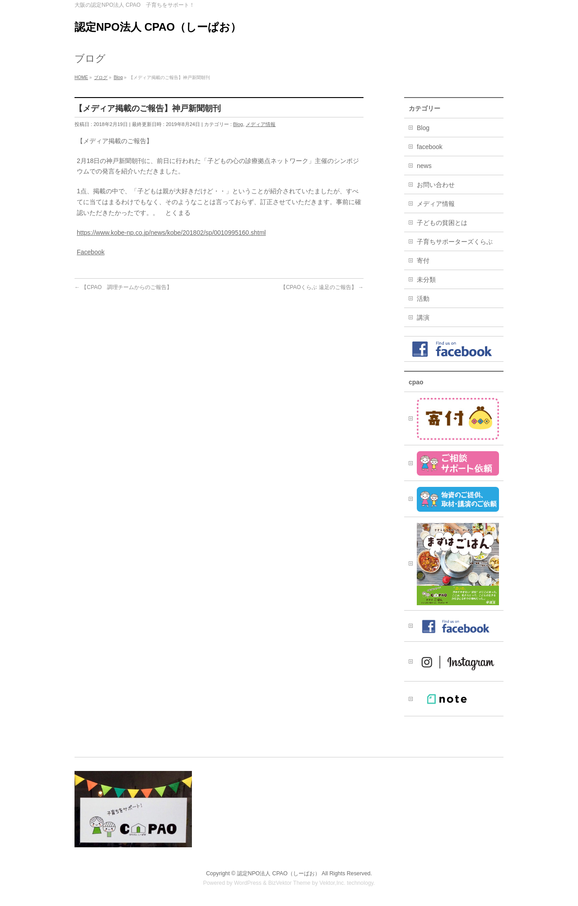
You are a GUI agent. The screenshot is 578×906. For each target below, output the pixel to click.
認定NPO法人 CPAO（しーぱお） (158, 27)
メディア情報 (260, 124)
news (424, 165)
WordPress (247, 883)
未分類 (426, 279)
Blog (238, 124)
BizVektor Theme (289, 883)
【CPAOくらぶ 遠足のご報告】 (322, 287)
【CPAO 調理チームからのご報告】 (123, 287)
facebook (430, 146)
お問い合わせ (436, 184)
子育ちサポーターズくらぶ (455, 241)
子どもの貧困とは (442, 222)
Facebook (90, 252)
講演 (423, 317)
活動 (423, 298)
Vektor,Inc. (332, 883)
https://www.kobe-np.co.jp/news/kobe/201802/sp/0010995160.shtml (171, 232)
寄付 (423, 260)
